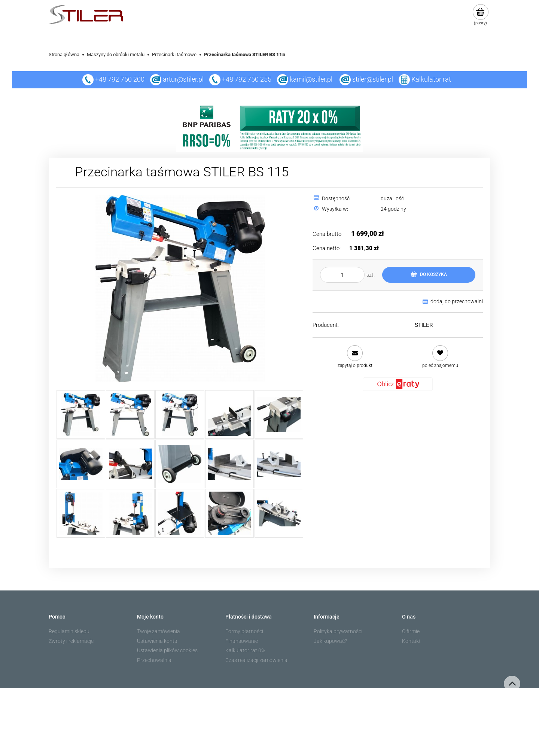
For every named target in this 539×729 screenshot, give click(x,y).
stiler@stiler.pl (372, 79)
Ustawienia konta (157, 641)
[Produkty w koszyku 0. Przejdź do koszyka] (480, 15)
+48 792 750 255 (240, 79)
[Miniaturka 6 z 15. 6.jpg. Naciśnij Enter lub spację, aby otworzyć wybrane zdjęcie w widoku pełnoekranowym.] (81, 464)
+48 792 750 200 (113, 79)
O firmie (411, 631)
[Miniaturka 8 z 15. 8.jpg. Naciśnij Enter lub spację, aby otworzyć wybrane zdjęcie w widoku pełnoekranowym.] (179, 464)
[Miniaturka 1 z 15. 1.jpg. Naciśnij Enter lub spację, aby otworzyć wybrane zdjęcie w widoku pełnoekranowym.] (81, 414)
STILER (424, 325)
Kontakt (411, 641)
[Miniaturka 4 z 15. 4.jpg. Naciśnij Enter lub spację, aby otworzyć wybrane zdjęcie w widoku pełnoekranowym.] (229, 414)
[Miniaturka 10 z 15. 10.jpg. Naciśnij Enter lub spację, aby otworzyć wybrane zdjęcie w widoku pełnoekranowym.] (279, 464)
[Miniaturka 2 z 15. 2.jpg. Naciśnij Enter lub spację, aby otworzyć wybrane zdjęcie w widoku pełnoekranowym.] (130, 414)
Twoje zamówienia (158, 631)
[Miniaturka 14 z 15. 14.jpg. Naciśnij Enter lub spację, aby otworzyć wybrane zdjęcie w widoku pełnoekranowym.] (229, 513)
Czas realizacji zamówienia (256, 660)
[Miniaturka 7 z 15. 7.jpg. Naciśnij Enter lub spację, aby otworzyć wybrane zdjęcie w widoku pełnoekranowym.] (130, 464)
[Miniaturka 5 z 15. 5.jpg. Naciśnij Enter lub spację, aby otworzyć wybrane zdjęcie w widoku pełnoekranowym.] (279, 414)
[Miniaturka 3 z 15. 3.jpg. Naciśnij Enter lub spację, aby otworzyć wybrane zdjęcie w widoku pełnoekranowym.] (179, 414)
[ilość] (342, 275)
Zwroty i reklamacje (71, 641)
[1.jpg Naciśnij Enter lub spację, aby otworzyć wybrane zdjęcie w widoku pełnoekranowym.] (180, 288)
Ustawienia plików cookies (167, 650)
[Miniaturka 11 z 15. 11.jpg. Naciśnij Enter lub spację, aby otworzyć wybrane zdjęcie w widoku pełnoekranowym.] (81, 513)
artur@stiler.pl (183, 79)
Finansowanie (241, 641)
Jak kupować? (330, 641)
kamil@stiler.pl (311, 79)
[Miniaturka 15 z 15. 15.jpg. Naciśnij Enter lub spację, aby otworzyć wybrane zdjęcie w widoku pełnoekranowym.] (279, 513)
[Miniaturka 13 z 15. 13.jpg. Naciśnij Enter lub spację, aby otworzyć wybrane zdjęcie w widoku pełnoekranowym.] (179, 513)
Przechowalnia (154, 660)
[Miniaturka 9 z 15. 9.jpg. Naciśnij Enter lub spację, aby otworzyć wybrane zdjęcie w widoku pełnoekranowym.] (229, 464)
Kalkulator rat (431, 79)
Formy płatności (244, 631)
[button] (355, 356)
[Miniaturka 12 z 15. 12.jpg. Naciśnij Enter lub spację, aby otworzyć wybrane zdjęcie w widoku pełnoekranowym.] (130, 513)
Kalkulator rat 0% (245, 650)
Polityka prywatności (338, 631)
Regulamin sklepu (69, 631)
